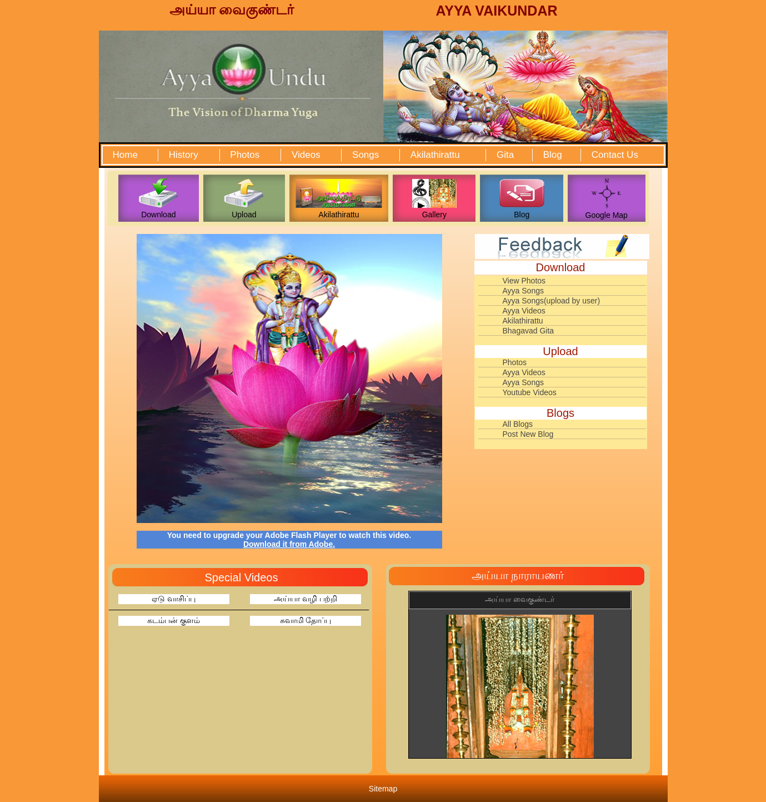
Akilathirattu (435, 155)
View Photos (524, 280)
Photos (244, 155)
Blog (552, 155)
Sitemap (383, 788)
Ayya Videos (524, 310)
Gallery (434, 214)
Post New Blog (528, 434)
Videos (306, 155)
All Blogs (518, 424)
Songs (365, 155)
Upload (244, 214)
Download (158, 214)
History (183, 155)
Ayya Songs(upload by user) (551, 300)
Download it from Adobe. (289, 544)
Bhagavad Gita (528, 330)
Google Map (606, 215)
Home (125, 155)
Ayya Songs (523, 290)
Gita (505, 155)
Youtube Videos (530, 392)
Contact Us (615, 155)
